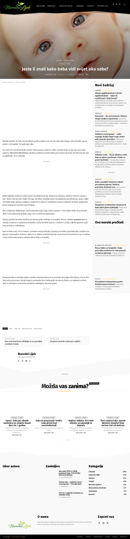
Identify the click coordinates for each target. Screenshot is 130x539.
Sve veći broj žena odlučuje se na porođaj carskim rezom (23, 342)
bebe (10, 328)
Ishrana (98, 90)
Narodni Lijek (51, 74)
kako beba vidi (27, 328)
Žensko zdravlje (101, 131)
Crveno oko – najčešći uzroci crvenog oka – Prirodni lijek (70, 483)
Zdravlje (59, 60)
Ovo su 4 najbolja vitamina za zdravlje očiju (71, 494)
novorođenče (38, 328)
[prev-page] (62, 440)
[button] (124, 4)
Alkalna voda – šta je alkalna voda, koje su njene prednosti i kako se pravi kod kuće (111, 157)
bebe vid (17, 328)
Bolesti (98, 279)
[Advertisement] (46, 178)
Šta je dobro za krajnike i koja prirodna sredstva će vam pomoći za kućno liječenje (110, 250)
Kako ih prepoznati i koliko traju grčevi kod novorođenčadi (49, 423)
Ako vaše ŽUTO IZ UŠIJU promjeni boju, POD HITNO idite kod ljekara (69, 473)
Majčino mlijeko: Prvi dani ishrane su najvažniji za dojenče (81, 423)
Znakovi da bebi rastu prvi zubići (65, 341)
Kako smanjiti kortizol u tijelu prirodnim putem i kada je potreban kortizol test (109, 184)
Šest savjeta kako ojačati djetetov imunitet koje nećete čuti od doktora (113, 423)
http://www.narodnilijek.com (26, 357)
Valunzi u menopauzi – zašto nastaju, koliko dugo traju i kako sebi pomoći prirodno (110, 136)
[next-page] (67, 440)
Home (4, 82)
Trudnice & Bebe (69, 60)
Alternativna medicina (103, 245)
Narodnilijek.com (16, 537)
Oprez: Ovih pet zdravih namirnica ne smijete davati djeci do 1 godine (17, 423)
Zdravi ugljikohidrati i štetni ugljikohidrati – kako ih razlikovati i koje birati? (108, 95)
